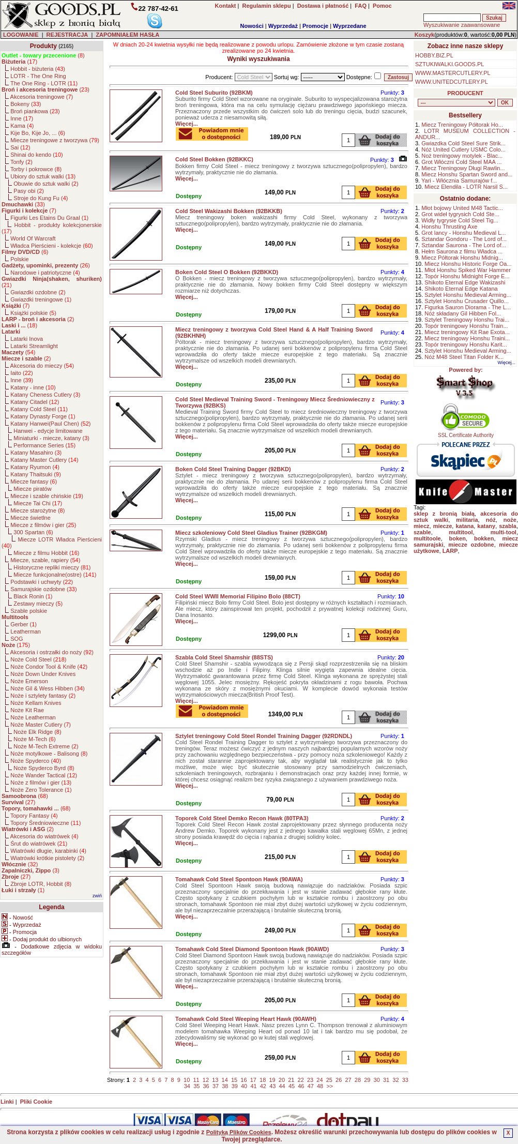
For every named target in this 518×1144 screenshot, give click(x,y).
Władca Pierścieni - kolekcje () (51, 246)
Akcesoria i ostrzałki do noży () (52, 652)
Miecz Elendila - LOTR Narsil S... (466, 187)
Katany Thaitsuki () (35, 474)
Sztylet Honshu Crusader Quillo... (466, 301)
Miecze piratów (32, 489)
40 (244, 1086)
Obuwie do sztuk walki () (45, 183)
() (43, 55)
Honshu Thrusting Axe (449, 226)
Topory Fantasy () (34, 815)
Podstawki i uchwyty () (41, 582)
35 (196, 1086)
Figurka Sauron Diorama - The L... (467, 307)
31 (386, 1080)
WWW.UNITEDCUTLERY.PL (451, 82)
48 (320, 1086)
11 (196, 1080)
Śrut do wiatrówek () (38, 843)
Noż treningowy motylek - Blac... (461, 156)
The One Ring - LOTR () (44, 83)
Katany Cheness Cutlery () (45, 395)
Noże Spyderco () (35, 761)
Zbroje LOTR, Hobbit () (40, 884)
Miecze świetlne (30, 518)
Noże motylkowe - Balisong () (48, 753)
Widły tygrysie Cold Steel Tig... (459, 220)
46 (301, 1086)
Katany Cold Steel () (39, 409)
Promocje (315, 26)
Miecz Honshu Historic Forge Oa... (467, 264)
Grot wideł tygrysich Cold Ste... (460, 214)
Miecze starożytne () (37, 510)
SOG (16, 639)
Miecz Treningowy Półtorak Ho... (462, 125)
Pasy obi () (28, 191)
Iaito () (21, 373)
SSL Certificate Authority (466, 433)
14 (225, 1080)
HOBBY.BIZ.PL (434, 55)
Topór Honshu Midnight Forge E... (466, 276)
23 (310, 1080)
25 (329, 1080)
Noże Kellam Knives (35, 703)
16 (243, 1080)
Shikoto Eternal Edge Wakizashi (464, 282)
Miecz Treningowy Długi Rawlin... (463, 168)
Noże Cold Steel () (38, 659)
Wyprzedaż (283, 26)
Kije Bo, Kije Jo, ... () (37, 133)
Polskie (19, 259)
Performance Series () (44, 445)
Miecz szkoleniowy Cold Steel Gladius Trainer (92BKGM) (251, 533)
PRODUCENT (465, 93)
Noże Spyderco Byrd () (43, 768)
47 (311, 1086)
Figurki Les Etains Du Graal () (49, 218)
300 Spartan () (33, 532)
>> (329, 1086)
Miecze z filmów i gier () (43, 525)
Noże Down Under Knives (42, 674)
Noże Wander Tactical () (43, 775)
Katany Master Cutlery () (44, 460)
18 (263, 1080)
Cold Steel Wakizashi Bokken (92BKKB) (228, 211)
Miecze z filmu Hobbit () (46, 553)
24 (319, 1080)
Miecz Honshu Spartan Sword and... (466, 174)
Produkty (43, 46)
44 (282, 1086)
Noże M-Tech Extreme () (45, 746)
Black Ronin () (32, 596)
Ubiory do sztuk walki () (42, 176)
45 (291, 1086)
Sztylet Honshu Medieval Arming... (467, 295)
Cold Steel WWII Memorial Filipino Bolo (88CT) (237, 596)
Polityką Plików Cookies (238, 1132)
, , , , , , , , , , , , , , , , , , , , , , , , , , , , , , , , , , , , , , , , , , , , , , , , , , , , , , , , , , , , (456, 103)
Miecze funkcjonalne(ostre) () (54, 574)
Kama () (22, 126)
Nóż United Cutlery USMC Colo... (463, 149)
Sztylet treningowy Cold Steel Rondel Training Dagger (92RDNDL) (263, 736)
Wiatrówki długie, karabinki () (48, 851)
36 (206, 1086)
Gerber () (23, 624)
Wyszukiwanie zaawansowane (461, 25)
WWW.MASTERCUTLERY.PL (453, 73)
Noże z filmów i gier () (40, 782)
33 (405, 1080)
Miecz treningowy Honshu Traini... (467, 338)
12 (206, 1080)
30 (377, 1080)
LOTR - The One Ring (38, 76)
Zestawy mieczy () (38, 603)
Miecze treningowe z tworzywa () (54, 140)
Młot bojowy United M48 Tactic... (462, 208)
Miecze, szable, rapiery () (45, 560)
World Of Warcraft (32, 238)
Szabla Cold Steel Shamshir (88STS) (224, 657)
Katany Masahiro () (36, 452)
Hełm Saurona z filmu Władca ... (461, 251)
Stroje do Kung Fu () (40, 198)
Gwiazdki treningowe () (40, 299)
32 (395, 1080)
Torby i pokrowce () (36, 169)
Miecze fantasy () (33, 481)
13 (215, 1080)
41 (253, 1086)
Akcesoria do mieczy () (42, 366)
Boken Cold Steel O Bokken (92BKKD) (226, 272)
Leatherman (25, 631)
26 (339, 1080)
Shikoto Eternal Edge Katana (460, 288)
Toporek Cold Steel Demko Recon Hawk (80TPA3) (242, 818)
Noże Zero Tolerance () (40, 790)
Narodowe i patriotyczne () (45, 272)
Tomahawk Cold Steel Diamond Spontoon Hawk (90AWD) (252, 949)
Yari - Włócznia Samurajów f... (459, 180)
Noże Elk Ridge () (37, 732)
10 (187, 1080)
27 (348, 1080)
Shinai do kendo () (36, 155)
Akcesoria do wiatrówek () (44, 836)
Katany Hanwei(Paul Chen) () (50, 423)
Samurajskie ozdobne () (43, 589)
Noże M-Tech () (34, 739)
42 (263, 1086)
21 (291, 1080)
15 (234, 1080)
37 (215, 1086)
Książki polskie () (33, 313)
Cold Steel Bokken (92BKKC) (214, 159)
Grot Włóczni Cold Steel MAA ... (461, 162)
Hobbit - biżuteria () (37, 69)
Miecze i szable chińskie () (46, 496)
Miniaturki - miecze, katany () (51, 438)
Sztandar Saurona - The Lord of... (463, 245)
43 (272, 1086)
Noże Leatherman (32, 717)
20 (282, 1080)
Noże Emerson (29, 681)
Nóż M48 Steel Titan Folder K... (464, 357)
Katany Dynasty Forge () (42, 416)
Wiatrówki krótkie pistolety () (47, 858)
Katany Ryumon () (34, 467)
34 (187, 1086)
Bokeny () (25, 104)
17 (253, 1080)
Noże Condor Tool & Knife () (48, 667)
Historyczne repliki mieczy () (51, 567)
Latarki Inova (26, 339)
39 (235, 1086)
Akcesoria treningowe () (41, 97)
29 (367, 1080)
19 (272, 1080)
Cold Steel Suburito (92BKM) (214, 92)
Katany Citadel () (34, 402)
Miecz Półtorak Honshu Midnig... (462, 257)
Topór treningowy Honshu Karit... (465, 344)
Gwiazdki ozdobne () (37, 292)
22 (301, 1080)
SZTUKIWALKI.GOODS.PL (449, 64)
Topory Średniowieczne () (45, 823)
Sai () (20, 147)
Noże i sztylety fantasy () (42, 696)
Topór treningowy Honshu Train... (466, 326)
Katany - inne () (32, 387)
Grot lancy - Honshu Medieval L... (463, 233)
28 (358, 1080)
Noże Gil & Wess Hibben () (47, 688)
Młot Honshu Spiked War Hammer (467, 270)
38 (225, 1086)
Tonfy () (21, 162)
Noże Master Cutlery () (40, 724)
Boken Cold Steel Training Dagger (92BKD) (233, 469)
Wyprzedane (350, 26)
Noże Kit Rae (27, 710)
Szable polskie (28, 611)
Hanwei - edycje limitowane (47, 431)
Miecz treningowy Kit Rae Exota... (466, 332)
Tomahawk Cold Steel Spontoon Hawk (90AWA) (239, 879)
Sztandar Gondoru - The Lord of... (464, 239)
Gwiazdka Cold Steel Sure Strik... (463, 143)
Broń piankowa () (34, 111)
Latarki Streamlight (34, 346)
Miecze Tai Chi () (37, 503)
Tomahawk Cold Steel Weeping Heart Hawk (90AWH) (245, 1019)
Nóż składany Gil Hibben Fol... (462, 313)
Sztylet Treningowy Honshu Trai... (466, 320)
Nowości (252, 26)
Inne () (21, 118)
